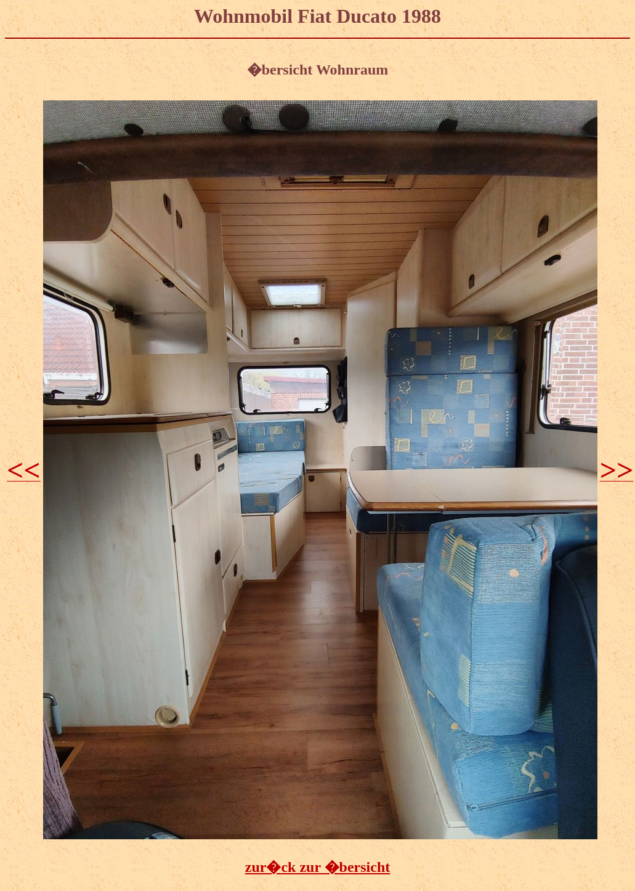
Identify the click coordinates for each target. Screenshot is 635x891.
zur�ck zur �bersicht (317, 867)
